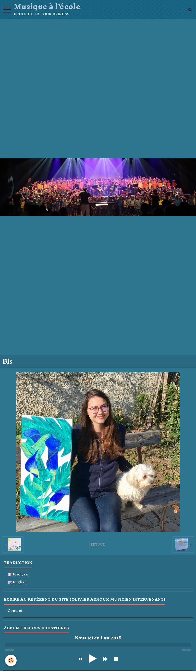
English (17, 582)
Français (18, 574)
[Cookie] (11, 660)
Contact (15, 611)
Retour (98, 544)
